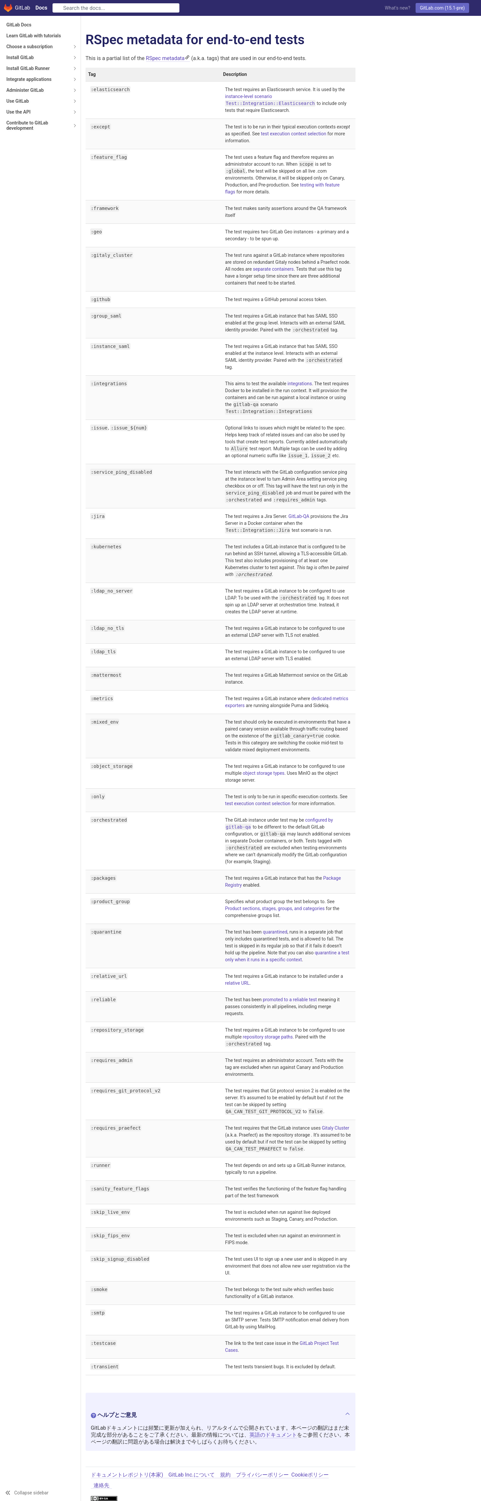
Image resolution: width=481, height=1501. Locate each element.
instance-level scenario (248, 96)
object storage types (263, 773)
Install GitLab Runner (28, 68)
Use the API (18, 112)
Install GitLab (20, 57)
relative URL (237, 983)
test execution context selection (293, 133)
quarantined (275, 932)
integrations (299, 383)
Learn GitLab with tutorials (33, 35)
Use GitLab (17, 101)
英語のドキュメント (273, 1435)
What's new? (397, 8)
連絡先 (101, 1485)
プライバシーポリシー (262, 1475)
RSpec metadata (165, 58)
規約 (225, 1475)
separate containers (273, 269)
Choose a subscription (29, 46)
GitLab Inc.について (191, 1475)
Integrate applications (29, 79)
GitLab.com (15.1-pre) (442, 8)
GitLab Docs (18, 24)
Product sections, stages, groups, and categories (275, 908)
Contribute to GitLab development (27, 125)
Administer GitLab (25, 90)
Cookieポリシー (310, 1475)
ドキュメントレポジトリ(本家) (127, 1475)
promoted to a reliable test (290, 999)
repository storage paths (268, 1037)
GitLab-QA (298, 516)
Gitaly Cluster (335, 1128)
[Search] (116, 8)
